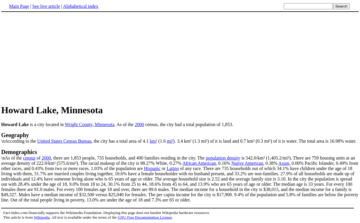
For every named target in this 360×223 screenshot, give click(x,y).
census (29, 157)
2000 (139, 124)
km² (153, 141)
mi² (170, 141)
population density (223, 157)
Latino (173, 168)
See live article (46, 6)
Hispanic (152, 168)
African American (199, 163)
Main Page (19, 6)
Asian (283, 163)
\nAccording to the (180, 138)
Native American (247, 163)
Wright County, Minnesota (89, 124)
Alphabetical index (80, 6)
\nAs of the (180, 154)
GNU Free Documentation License (145, 217)
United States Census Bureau (64, 141)
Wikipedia (42, 217)
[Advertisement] (180, 58)
